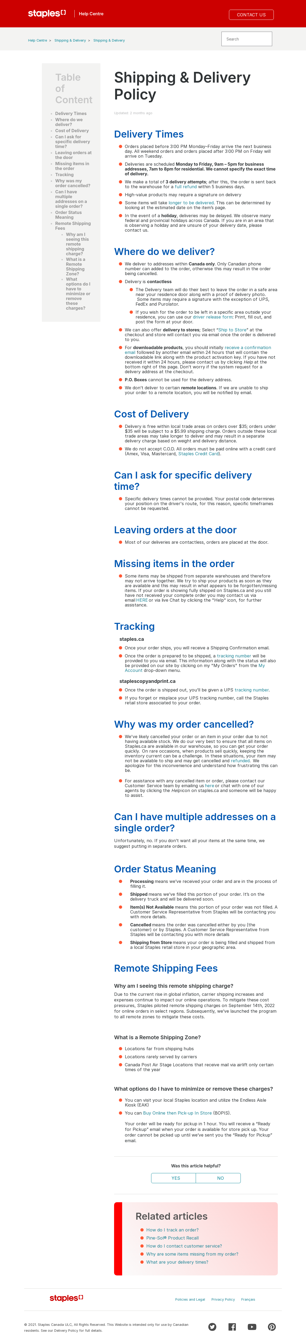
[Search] (246, 39)
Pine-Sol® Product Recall (172, 1238)
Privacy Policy (223, 1299)
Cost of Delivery (72, 130)
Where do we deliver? (69, 122)
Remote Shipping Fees (73, 226)
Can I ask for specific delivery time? (72, 141)
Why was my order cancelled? (72, 183)
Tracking (64, 174)
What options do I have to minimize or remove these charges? (78, 293)
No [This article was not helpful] (220, 1178)
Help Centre (37, 40)
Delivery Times (71, 113)
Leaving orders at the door (73, 155)
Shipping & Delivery (70, 40)
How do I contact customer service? (184, 1246)
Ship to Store (232, 329)
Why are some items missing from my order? (192, 1254)
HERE (142, 600)
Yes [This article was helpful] (176, 1178)
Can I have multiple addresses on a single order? (71, 199)
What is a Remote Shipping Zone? (75, 266)
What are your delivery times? (177, 1262)
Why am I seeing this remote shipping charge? (77, 244)
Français (248, 1299)
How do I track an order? (172, 1230)
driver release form (212, 317)
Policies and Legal (190, 1299)
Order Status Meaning (68, 215)
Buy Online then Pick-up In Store (177, 1113)
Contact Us (251, 14)
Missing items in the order (72, 166)
